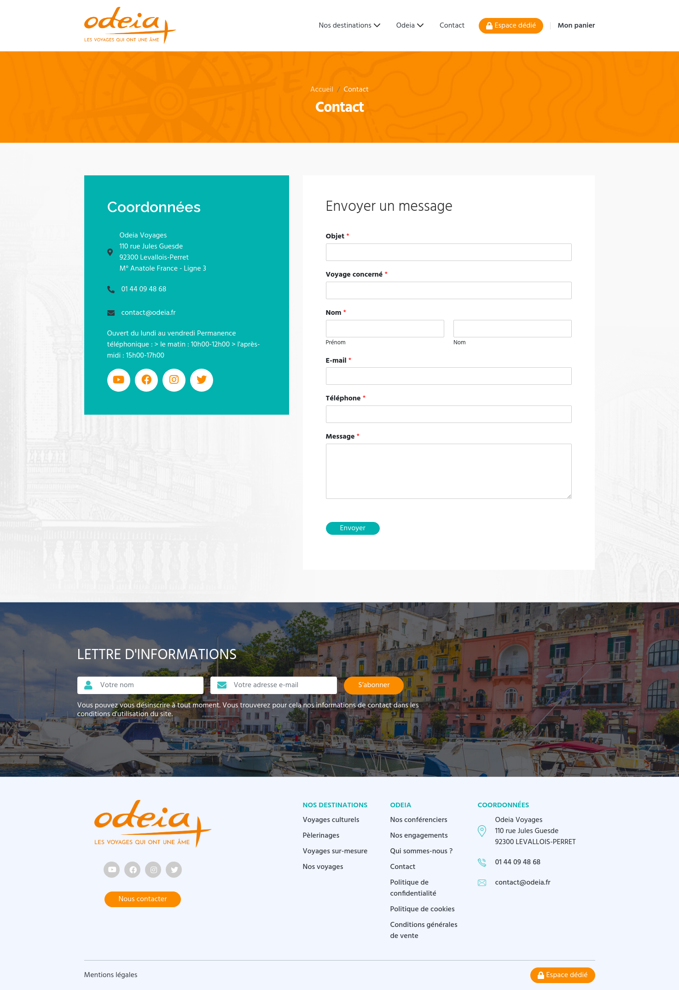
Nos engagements (419, 836)
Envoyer (353, 528)
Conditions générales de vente (424, 930)
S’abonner (373, 685)
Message (343, 437)
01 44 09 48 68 (144, 289)
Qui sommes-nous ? (421, 851)
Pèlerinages (321, 836)
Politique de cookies (422, 909)
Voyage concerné (357, 275)
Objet (337, 237)
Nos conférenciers (418, 820)
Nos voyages (323, 867)
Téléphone (346, 399)
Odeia (405, 26)
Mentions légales (111, 975)
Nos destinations (345, 26)
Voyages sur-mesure (335, 851)
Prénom (336, 343)
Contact (452, 26)
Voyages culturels (331, 820)
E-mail (339, 361)
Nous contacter (143, 899)
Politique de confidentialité (413, 888)
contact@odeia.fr (149, 313)
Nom (336, 313)
